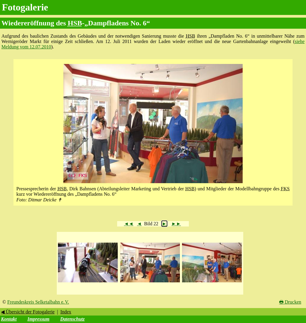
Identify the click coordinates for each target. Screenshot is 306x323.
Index (65, 311)
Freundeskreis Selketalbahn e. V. (38, 301)
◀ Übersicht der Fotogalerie (28, 311)
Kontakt (8, 319)
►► (176, 223)
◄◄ (129, 223)
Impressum (38, 319)
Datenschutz (72, 319)
